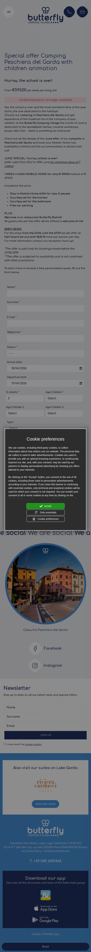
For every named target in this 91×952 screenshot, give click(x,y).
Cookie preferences (45, 518)
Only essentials (45, 512)
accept (45, 506)
